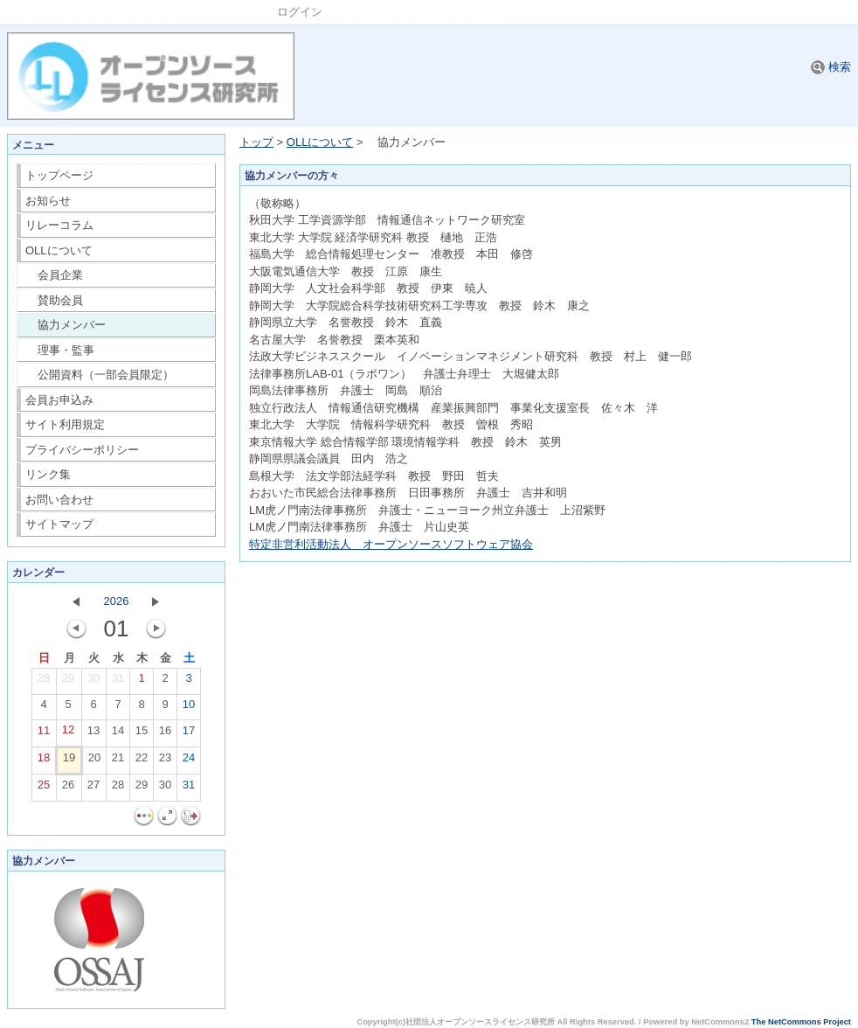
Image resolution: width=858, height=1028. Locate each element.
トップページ (59, 175)
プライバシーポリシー (82, 449)
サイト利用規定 (65, 424)
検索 (831, 66)
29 (68, 681)
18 (44, 761)
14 (118, 734)
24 (189, 761)
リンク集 (48, 474)
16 (165, 734)
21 (118, 761)
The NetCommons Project (801, 1022)
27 (93, 788)
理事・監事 (60, 350)
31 (118, 681)
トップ (256, 142)
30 (93, 681)
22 (141, 761)
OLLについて (59, 250)
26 (68, 788)
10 (189, 708)
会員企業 (54, 274)
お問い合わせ (59, 499)
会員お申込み (59, 399)
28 (44, 681)
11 (44, 734)
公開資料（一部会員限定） (100, 374)
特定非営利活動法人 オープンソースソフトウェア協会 (391, 544)
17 (189, 734)
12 (68, 733)
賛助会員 (54, 300)
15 (141, 734)
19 (69, 761)
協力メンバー (66, 324)
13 (93, 734)
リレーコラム (59, 225)
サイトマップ (59, 524)
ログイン (299, 11)
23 (165, 761)
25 (44, 788)
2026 (116, 601)
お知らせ (48, 200)
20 (94, 761)
